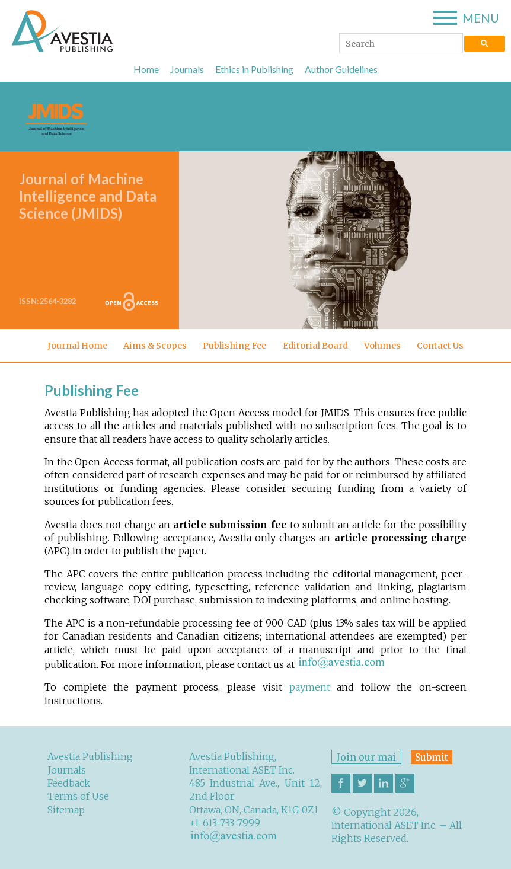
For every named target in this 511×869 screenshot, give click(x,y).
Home (146, 69)
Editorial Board (315, 345)
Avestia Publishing (90, 756)
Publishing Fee (234, 345)
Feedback (68, 783)
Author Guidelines (341, 69)
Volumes (382, 345)
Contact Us (440, 345)
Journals (187, 69)
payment (309, 687)
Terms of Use (78, 796)
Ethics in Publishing (254, 69)
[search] (400, 44)
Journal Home (77, 345)
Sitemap (66, 810)
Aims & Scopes (155, 345)
